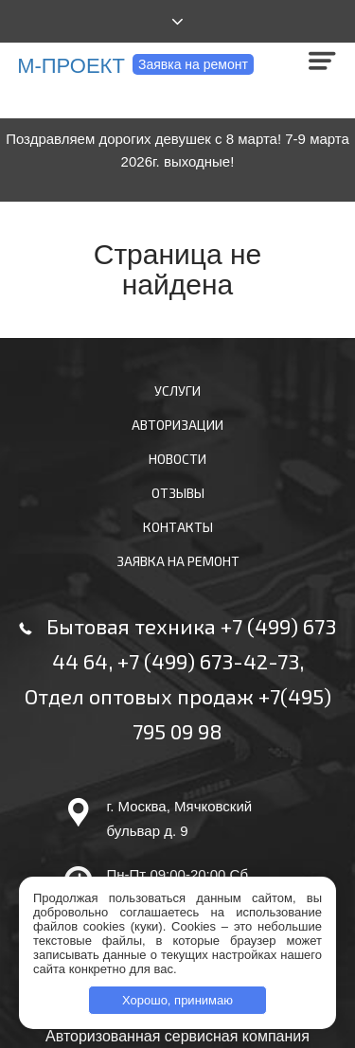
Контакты (178, 527)
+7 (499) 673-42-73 (208, 660)
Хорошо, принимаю (177, 1000)
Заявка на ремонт (193, 64)
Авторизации (177, 425)
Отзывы (177, 493)
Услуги (177, 390)
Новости (177, 459)
